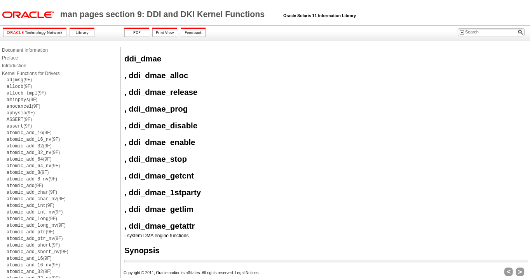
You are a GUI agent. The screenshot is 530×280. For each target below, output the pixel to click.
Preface (10, 58)
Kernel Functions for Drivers (31, 73)
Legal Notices (247, 273)
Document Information (25, 50)
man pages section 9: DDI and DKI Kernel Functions (163, 14)
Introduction (14, 65)
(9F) (19, 79)
